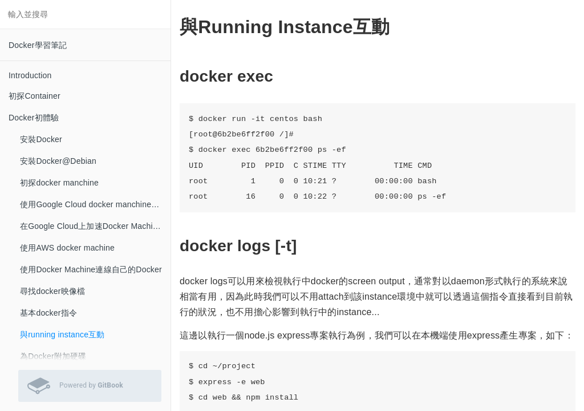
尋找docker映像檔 (52, 291)
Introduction (30, 75)
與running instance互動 (62, 334)
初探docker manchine (59, 182)
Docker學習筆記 (38, 45)
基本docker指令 (48, 312)
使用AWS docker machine (67, 247)
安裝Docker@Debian (58, 161)
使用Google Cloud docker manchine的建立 (95, 204)
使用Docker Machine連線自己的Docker (91, 269)
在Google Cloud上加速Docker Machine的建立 (95, 226)
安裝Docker (41, 139)
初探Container (34, 95)
